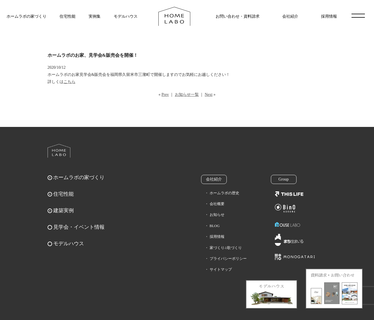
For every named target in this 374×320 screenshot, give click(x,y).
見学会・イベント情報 (79, 227)
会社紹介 (290, 16)
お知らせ (217, 214)
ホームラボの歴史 (224, 193)
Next (208, 94)
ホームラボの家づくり (26, 16)
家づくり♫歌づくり (226, 248)
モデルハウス (126, 16)
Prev (165, 94)
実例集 (95, 16)
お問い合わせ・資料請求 (237, 16)
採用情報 (329, 16)
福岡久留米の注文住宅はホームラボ (174, 16)
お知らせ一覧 (187, 94)
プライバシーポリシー (228, 258)
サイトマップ (221, 269)
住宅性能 (67, 16)
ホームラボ (59, 151)
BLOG (215, 226)
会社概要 (217, 204)
